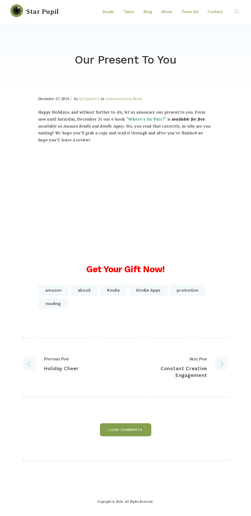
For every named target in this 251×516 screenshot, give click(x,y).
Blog (147, 11)
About (166, 11)
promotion (187, 290)
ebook (84, 290)
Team (129, 11)
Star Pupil (42, 11)
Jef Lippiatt (88, 98)
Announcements (118, 98)
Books (108, 11)
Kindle (113, 290)
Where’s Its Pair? (146, 119)
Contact (215, 11)
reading (53, 303)
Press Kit (190, 11)
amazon (53, 290)
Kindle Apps (148, 290)
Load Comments (125, 430)
